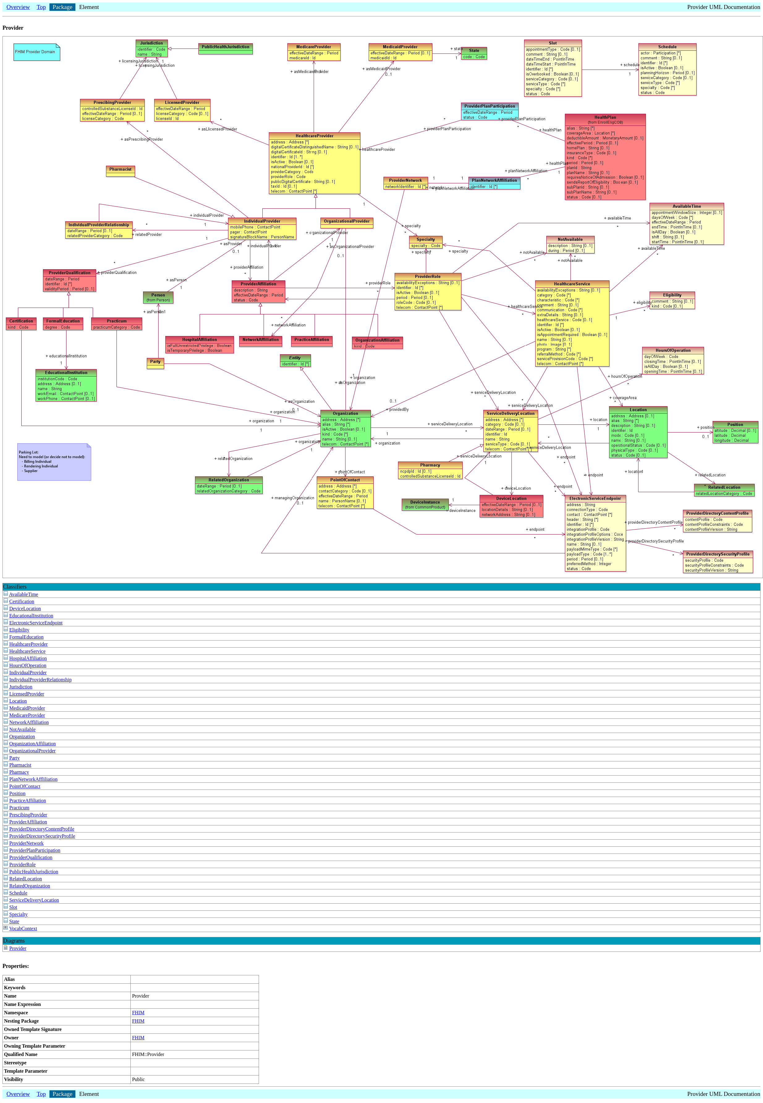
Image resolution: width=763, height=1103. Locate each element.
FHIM (138, 1012)
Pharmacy (19, 772)
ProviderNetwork (26, 843)
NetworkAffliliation (29, 722)
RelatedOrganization (29, 885)
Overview (18, 7)
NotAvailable (22, 729)
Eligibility (19, 629)
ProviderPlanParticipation (34, 850)
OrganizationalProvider (32, 750)
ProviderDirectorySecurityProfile (42, 836)
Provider (17, 948)
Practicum (19, 807)
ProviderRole (22, 864)
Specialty (18, 914)
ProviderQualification (31, 857)
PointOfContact (24, 786)
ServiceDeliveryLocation (34, 900)
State (14, 921)
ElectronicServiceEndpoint (35, 622)
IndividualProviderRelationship (40, 679)
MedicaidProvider (27, 708)
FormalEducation (26, 637)
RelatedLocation (25, 878)
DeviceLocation (25, 608)
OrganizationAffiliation (32, 743)
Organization (22, 736)
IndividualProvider (28, 672)
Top (41, 7)
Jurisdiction (20, 686)
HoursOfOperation (27, 665)
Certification (21, 601)
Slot (13, 907)
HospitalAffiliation (28, 658)
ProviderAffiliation (28, 821)
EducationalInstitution (31, 615)
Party (14, 757)
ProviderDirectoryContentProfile (41, 829)
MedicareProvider (27, 715)
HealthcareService (27, 651)
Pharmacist (20, 765)
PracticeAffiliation (27, 800)
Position (17, 793)
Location (18, 701)
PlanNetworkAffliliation (33, 779)
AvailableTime (23, 594)
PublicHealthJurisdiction (33, 871)
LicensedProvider (26, 693)
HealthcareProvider (28, 644)
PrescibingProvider (28, 814)
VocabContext (23, 928)
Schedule (18, 893)
